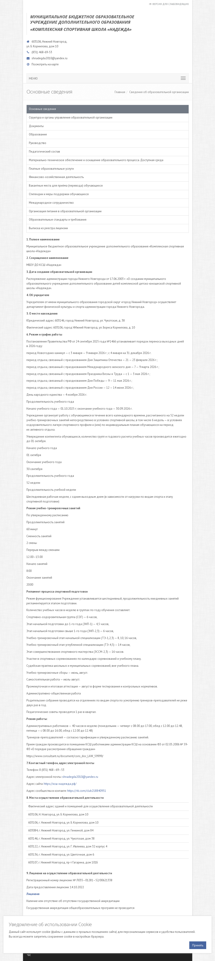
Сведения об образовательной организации (159, 92)
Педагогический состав (44, 151)
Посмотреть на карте (45, 64)
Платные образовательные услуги (51, 169)
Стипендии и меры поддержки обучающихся (59, 194)
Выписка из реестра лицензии (48, 228)
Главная (120, 92)
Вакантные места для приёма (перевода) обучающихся (66, 185)
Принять (197, 945)
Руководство (37, 143)
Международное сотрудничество (51, 203)
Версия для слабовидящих (171, 4)
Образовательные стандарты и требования (57, 219)
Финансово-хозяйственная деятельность (56, 177)
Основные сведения (42, 109)
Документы (36, 126)
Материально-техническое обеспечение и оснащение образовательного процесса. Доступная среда (96, 160)
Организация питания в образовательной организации (65, 211)
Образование (38, 134)
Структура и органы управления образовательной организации (70, 117)
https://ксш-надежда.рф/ (60, 784)
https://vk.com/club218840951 (86, 791)
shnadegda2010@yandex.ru (49, 58)
